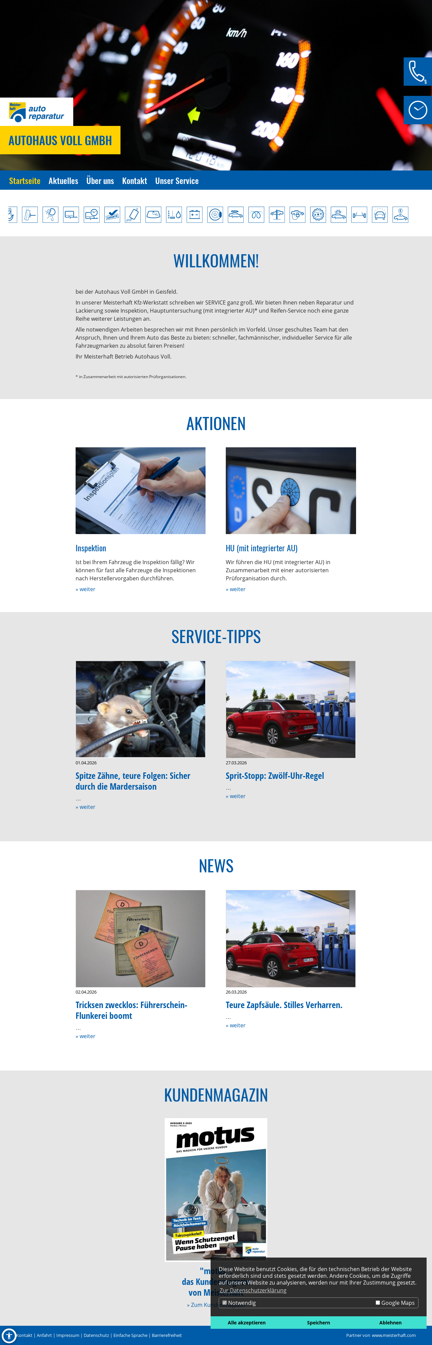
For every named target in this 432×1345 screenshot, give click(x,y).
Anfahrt (44, 1335)
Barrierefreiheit (167, 1335)
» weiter (86, 589)
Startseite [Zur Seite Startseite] (24, 180)
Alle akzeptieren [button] (247, 1322)
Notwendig (239, 1303)
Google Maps (395, 1303)
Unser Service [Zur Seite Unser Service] (177, 180)
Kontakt (24, 1335)
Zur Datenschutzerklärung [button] (253, 1290)
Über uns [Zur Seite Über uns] (100, 180)
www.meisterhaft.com (394, 1335)
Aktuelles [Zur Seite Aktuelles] (63, 180)
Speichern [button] (318, 1322)
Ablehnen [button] (390, 1322)
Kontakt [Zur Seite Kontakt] (134, 180)
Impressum (67, 1335)
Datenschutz (96, 1335)
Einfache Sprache (130, 1335)
